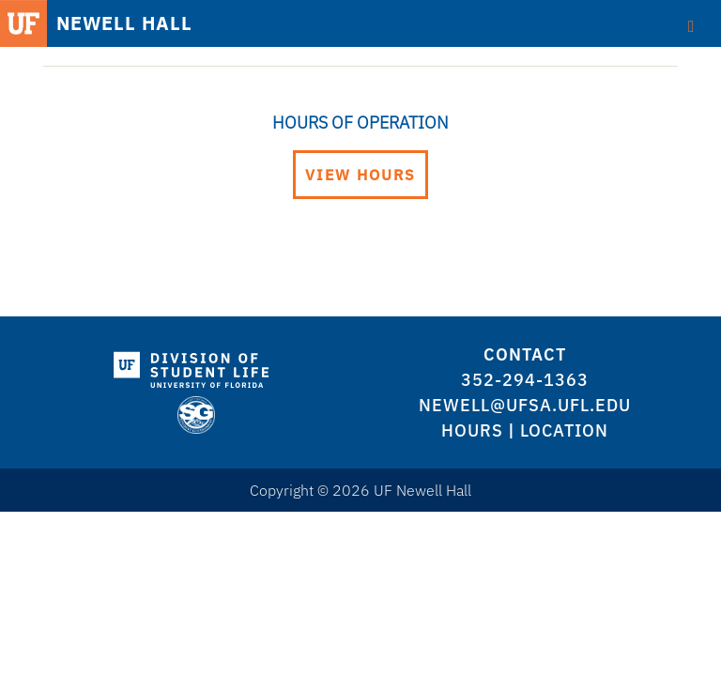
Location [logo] (564, 430)
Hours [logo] (472, 430)
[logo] (195, 366)
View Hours (360, 174)
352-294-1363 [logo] (525, 380)
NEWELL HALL (124, 23)
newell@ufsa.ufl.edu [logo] (525, 405)
